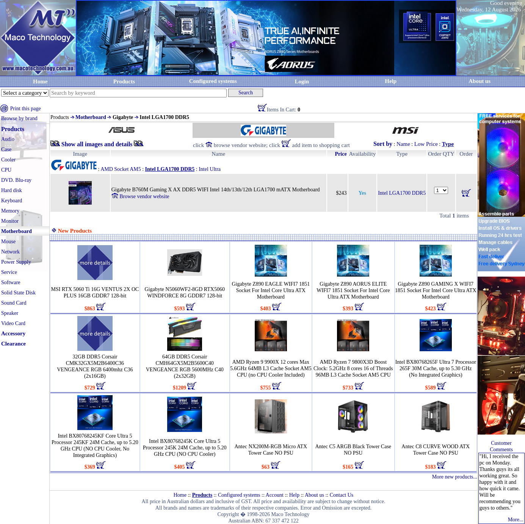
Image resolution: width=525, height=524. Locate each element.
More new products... (454, 477)
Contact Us (342, 495)
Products (124, 81)
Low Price (426, 144)
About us (314, 495)
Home (40, 81)
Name (403, 144)
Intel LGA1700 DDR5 (402, 193)
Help (390, 81)
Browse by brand (19, 118)
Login (302, 81)
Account (275, 495)
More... (515, 519)
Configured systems (213, 81)
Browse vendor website (140, 196)
